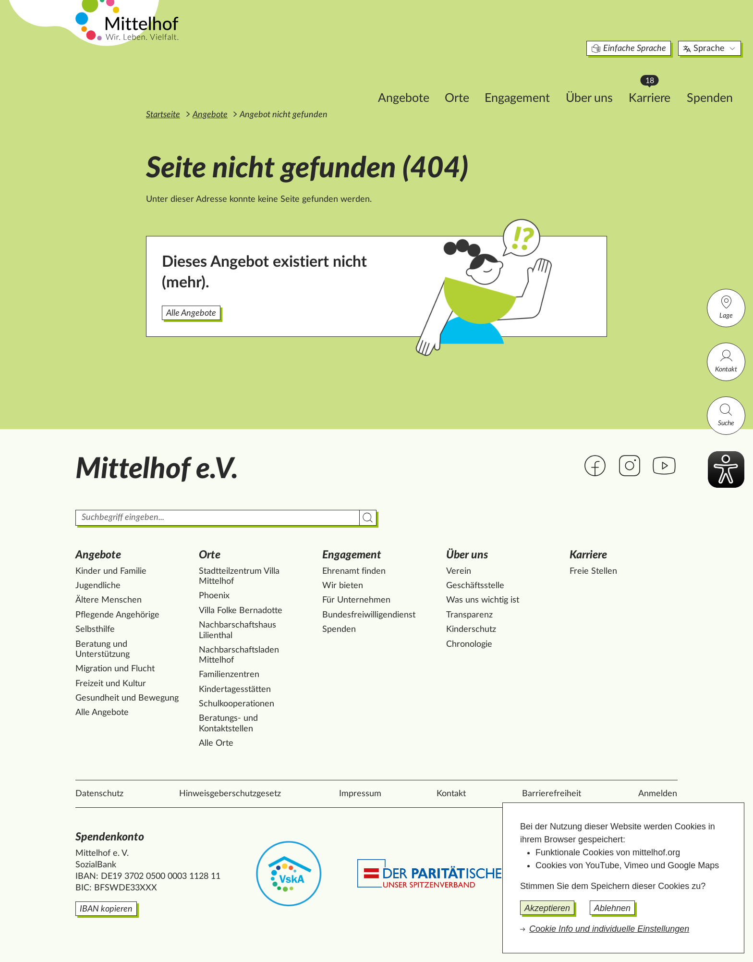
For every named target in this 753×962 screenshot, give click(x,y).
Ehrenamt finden (354, 571)
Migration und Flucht (115, 669)
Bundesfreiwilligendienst (368, 615)
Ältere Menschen (108, 600)
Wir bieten (342, 585)
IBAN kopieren (106, 909)
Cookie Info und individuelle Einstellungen (609, 929)
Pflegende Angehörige (117, 615)
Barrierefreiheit (551, 793)
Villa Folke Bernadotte (240, 610)
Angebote (340, 80)
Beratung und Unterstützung (102, 649)
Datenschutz (99, 793)
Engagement (454, 80)
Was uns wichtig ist (482, 600)
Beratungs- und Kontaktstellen (228, 723)
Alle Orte (216, 743)
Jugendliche (98, 585)
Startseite (163, 115)
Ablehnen (612, 908)
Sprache (647, 30)
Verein (458, 571)
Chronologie (469, 644)
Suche (726, 414)
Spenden (647, 80)
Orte (394, 80)
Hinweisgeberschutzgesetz (230, 793)
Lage (726, 307)
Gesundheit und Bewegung (127, 698)
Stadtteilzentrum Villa (239, 576)
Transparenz (469, 615)
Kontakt (726, 360)
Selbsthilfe (95, 629)
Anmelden (657, 793)
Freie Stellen (593, 571)
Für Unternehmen (356, 600)
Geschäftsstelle (475, 585)
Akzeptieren (547, 908)
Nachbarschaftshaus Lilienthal (237, 630)
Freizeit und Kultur (110, 683)
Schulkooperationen (236, 704)
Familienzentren (229, 674)
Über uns (526, 80)
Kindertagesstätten (235, 689)
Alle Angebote (191, 313)
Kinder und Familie (110, 571)
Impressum (360, 793)
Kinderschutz (471, 629)
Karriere (591, 77)
